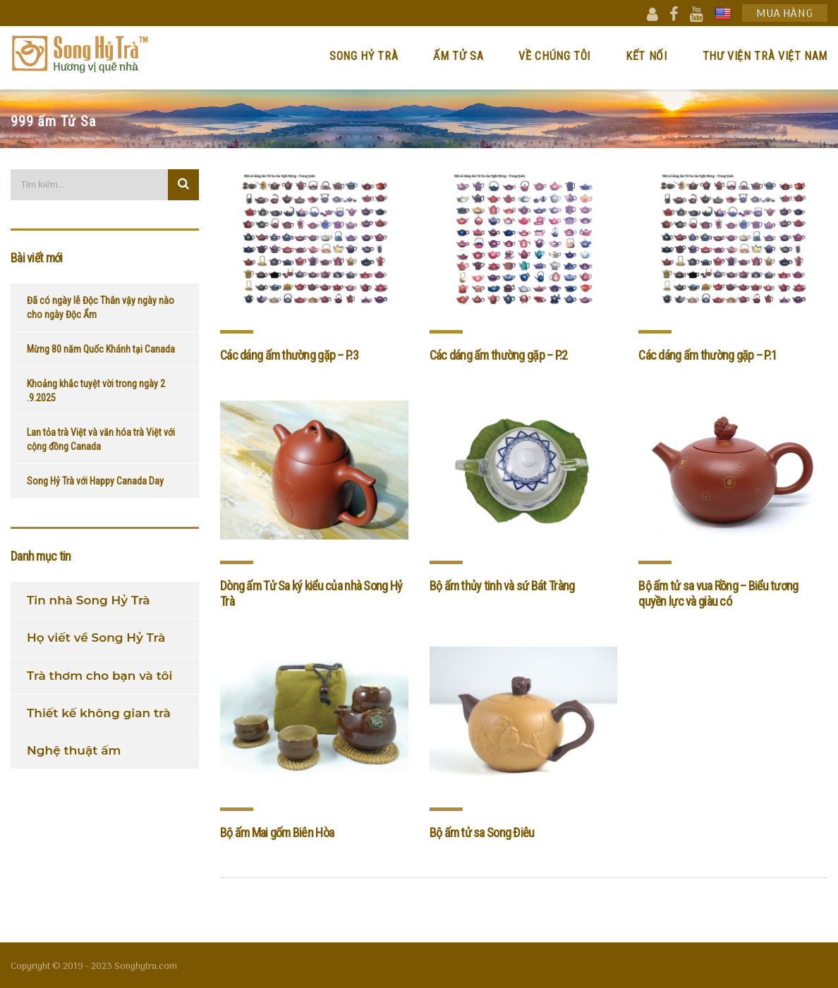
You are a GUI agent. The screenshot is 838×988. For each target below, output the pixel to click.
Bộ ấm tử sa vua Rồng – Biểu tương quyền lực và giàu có (718, 593)
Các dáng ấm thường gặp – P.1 (707, 355)
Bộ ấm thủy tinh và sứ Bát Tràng (502, 585)
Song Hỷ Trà (363, 56)
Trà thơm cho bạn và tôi (99, 676)
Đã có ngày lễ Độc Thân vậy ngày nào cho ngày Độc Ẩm (100, 307)
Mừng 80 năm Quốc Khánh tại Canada (101, 349)
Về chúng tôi (554, 56)
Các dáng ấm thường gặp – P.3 (289, 355)
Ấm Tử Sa (458, 56)
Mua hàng (784, 14)
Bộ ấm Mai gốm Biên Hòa (277, 832)
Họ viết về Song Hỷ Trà (96, 637)
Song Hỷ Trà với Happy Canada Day (95, 481)
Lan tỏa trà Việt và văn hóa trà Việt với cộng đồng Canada (101, 439)
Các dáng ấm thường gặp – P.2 (499, 355)
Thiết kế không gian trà (99, 713)
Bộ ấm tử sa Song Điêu (482, 832)
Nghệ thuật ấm (74, 750)
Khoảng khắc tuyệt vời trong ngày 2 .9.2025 (96, 390)
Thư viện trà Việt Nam (765, 56)
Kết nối (646, 56)
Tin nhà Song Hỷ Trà (88, 600)
